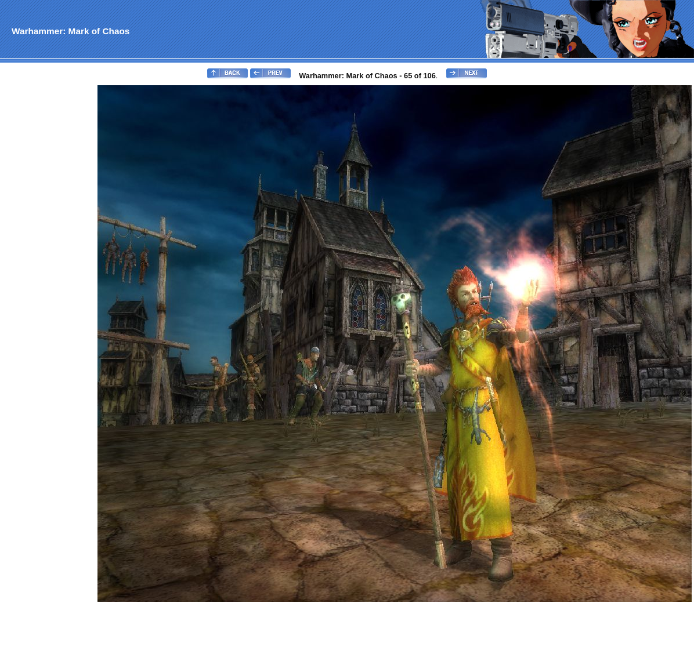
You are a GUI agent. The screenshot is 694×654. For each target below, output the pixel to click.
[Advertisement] (48, 259)
